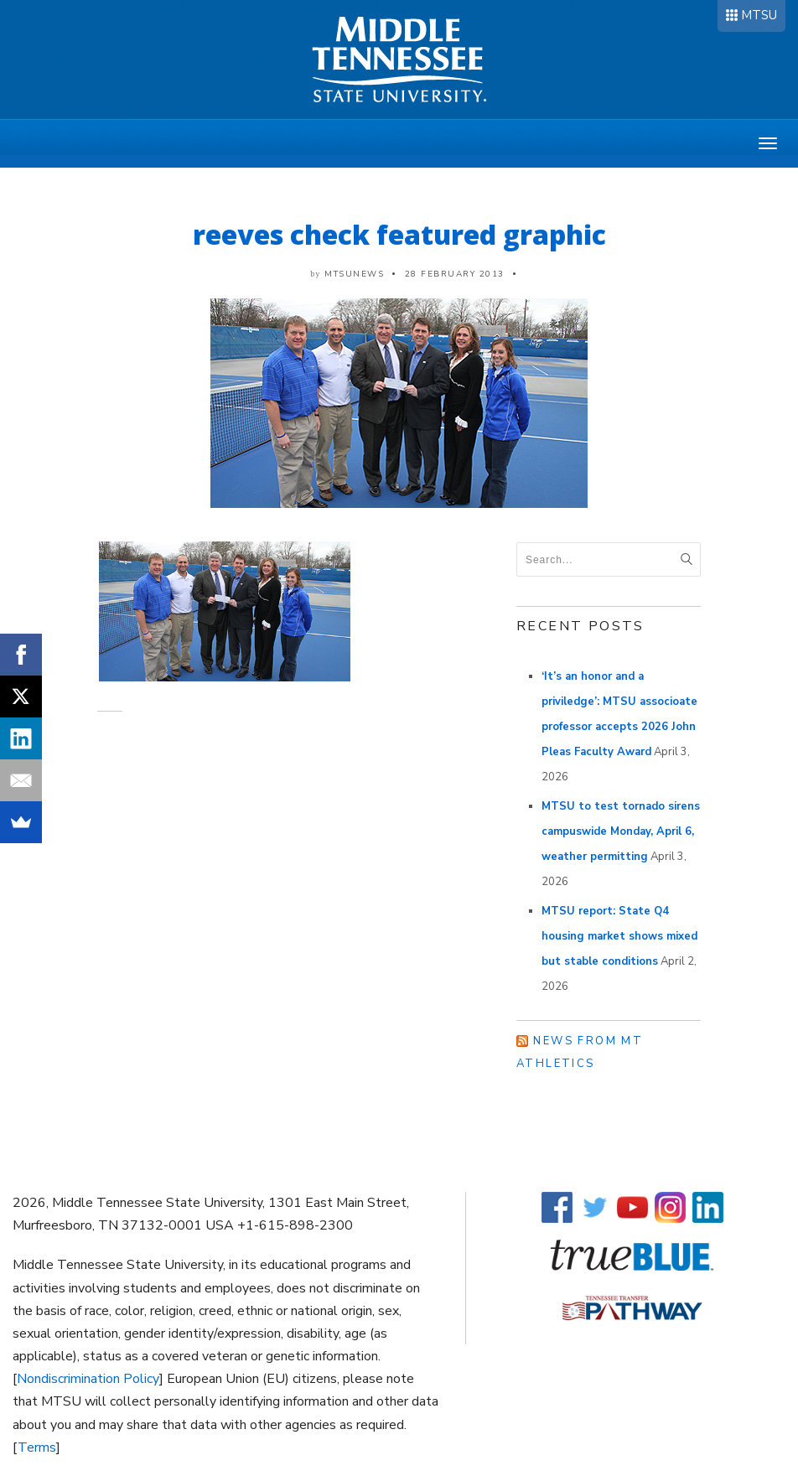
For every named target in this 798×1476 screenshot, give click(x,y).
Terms (37, 1447)
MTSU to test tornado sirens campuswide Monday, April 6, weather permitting (621, 831)
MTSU (759, 15)
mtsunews (354, 274)
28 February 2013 (455, 274)
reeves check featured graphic (399, 234)
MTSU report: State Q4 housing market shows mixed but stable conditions (619, 936)
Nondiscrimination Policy (88, 1379)
